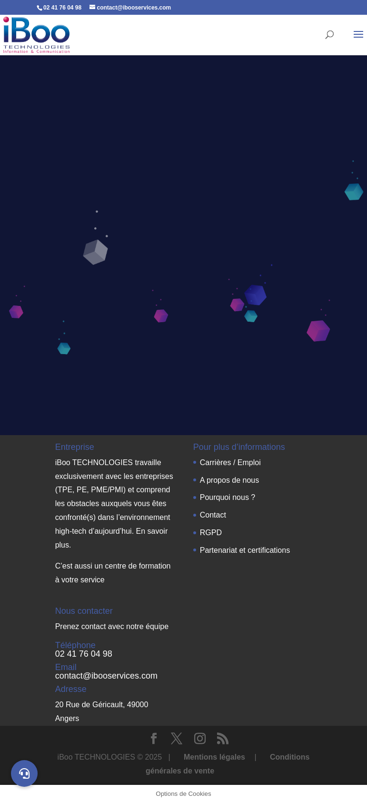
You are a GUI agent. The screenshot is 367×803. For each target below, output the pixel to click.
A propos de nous (229, 480)
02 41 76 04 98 (83, 654)
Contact (213, 515)
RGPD (211, 533)
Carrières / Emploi (230, 462)
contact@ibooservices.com (106, 676)
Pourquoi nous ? (228, 497)
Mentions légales (215, 757)
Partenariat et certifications (245, 550)
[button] (24, 773)
